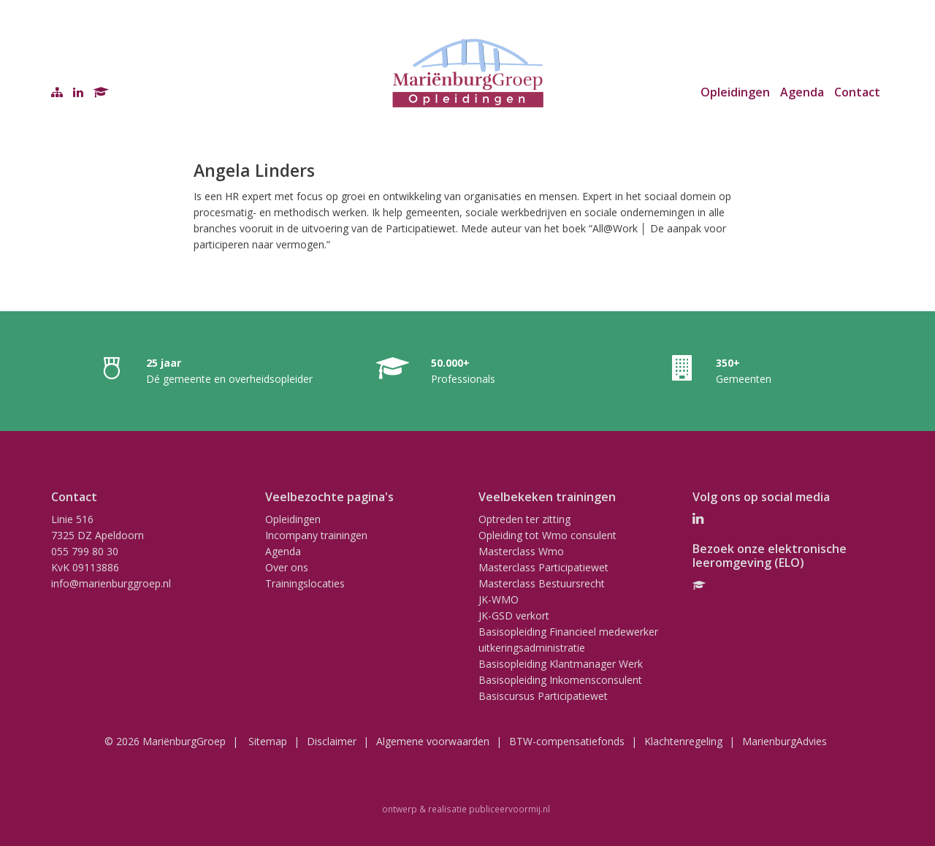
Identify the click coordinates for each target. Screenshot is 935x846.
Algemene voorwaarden (432, 741)
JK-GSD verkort (513, 615)
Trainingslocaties (305, 583)
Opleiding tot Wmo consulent (547, 535)
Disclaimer (331, 741)
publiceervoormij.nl (509, 809)
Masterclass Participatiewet (543, 567)
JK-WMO (498, 599)
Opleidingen (735, 92)
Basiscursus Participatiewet (543, 696)
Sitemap (267, 741)
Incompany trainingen (316, 535)
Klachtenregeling (683, 741)
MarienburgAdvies (784, 741)
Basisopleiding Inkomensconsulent (560, 680)
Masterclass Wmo (521, 551)
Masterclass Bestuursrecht (541, 583)
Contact (857, 92)
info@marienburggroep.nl (111, 583)
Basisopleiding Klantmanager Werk (560, 664)
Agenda (802, 92)
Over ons (286, 567)
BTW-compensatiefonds (567, 741)
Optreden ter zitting (524, 519)
